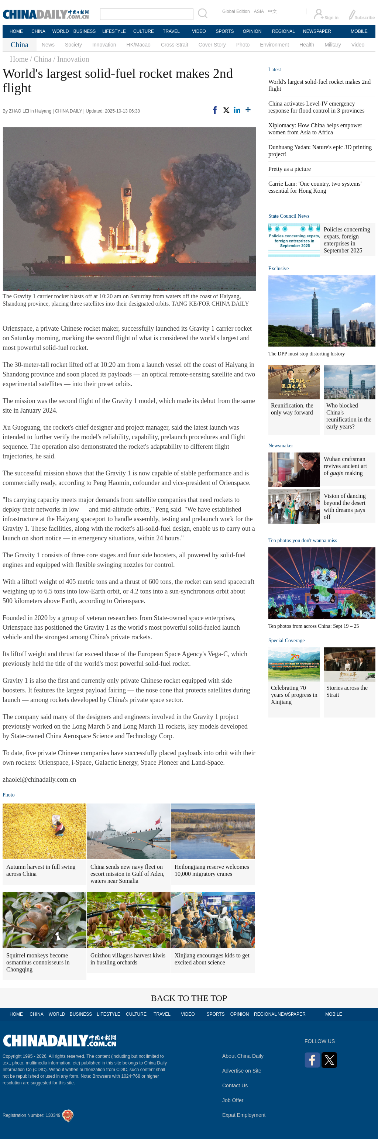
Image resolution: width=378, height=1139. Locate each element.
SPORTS (225, 31)
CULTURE (143, 31)
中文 (272, 11)
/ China (40, 59)
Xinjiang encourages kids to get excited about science (212, 959)
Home (19, 59)
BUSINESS (84, 31)
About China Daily (243, 1056)
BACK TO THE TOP (189, 998)
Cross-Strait (174, 45)
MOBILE (359, 31)
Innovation (104, 45)
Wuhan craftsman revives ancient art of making (345, 466)
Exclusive (278, 268)
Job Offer (232, 1100)
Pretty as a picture (289, 169)
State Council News (288, 216)
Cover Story (212, 45)
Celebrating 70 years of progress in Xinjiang (294, 695)
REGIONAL (283, 31)
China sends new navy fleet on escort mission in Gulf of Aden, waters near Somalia (127, 874)
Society (73, 45)
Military (332, 45)
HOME (16, 31)
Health (306, 45)
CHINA (38, 31)
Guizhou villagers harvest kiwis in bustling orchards (127, 959)
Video (358, 45)
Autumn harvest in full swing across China (41, 870)
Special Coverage (286, 640)
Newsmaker (280, 445)
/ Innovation (71, 59)
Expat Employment (244, 1115)
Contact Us (235, 1085)
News (48, 45)
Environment (274, 45)
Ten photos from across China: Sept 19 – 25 (313, 626)
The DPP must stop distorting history (306, 354)
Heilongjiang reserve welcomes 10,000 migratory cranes (212, 870)
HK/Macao (139, 45)
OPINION (252, 31)
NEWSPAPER (316, 31)
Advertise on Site (241, 1071)
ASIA (259, 11)
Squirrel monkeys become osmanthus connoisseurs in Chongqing (38, 962)
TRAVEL (171, 31)
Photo (243, 45)
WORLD (60, 31)
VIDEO (199, 31)
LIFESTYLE (114, 31)
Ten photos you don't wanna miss (302, 540)
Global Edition (236, 11)
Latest (274, 69)
